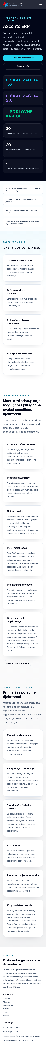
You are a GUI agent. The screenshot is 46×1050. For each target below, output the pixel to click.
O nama (6, 1012)
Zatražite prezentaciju (23, 58)
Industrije (6, 1009)
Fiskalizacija (8, 1005)
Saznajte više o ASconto (17, 663)
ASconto (6, 1002)
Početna (6, 999)
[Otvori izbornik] (40, 4)
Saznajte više (23, 66)
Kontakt (6, 1016)
